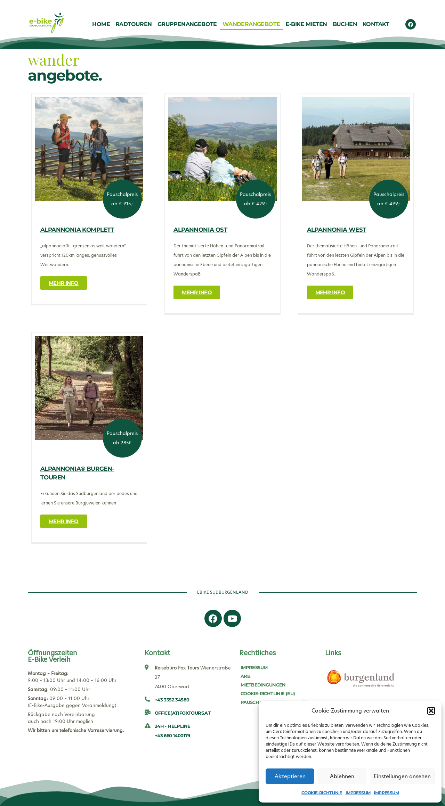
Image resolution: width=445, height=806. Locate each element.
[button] (431, 710)
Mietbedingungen (263, 685)
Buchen (345, 24)
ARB (245, 676)
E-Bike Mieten (306, 24)
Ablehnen (342, 776)
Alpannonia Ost (200, 229)
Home (101, 24)
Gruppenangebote (187, 24)
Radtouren (133, 24)
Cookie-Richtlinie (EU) (268, 693)
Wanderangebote (251, 24)
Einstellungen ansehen (402, 776)
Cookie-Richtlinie (321, 792)
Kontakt (376, 24)
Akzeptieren (290, 776)
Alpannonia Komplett (77, 229)
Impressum (358, 792)
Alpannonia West (336, 229)
